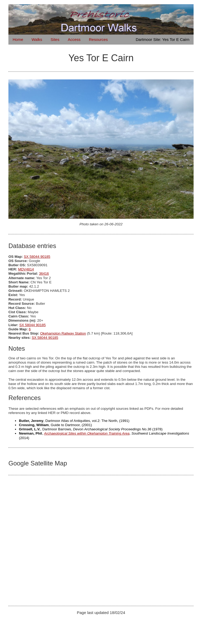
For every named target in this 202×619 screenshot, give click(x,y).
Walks (37, 39)
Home (18, 39)
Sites (54, 39)
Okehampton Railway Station (63, 333)
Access (74, 39)
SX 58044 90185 (37, 257)
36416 (44, 273)
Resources (98, 39)
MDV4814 (26, 269)
